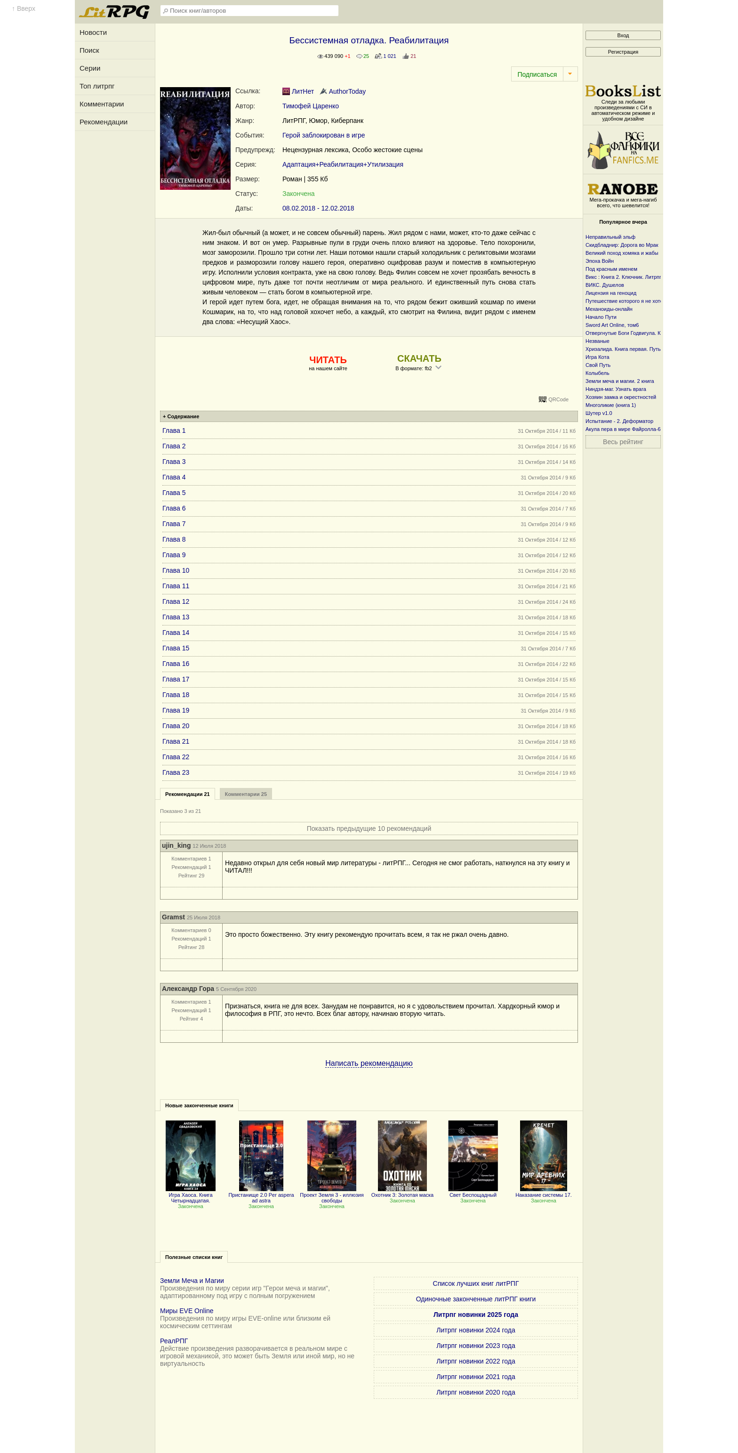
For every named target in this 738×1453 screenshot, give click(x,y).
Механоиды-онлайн (609, 309)
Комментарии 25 (246, 794)
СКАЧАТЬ (419, 358)
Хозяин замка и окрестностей (621, 397)
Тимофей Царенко (310, 106)
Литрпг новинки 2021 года (475, 1376)
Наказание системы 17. (543, 1192)
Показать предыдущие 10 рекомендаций (369, 828)
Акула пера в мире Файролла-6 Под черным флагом (648, 429)
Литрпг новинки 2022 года (475, 1361)
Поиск (89, 50)
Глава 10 (175, 570)
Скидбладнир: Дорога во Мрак (622, 245)
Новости (93, 32)
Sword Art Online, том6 (612, 325)
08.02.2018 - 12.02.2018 (318, 208)
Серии (90, 68)
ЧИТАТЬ (327, 360)
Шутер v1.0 (599, 413)
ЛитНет (298, 91)
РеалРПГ (174, 1341)
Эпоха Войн (600, 261)
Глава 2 (174, 446)
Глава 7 (174, 524)
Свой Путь (598, 365)
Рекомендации (104, 122)
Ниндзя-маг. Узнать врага (616, 389)
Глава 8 (174, 539)
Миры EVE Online (187, 1311)
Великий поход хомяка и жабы (622, 253)
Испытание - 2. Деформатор (619, 421)
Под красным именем (611, 269)
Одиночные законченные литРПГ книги (476, 1299)
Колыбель (598, 373)
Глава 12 (175, 601)
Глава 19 (175, 710)
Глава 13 (175, 617)
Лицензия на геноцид (611, 293)
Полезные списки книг (194, 1257)
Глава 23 (175, 772)
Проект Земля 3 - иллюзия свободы (331, 1194)
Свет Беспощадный (473, 1192)
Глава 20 (175, 726)
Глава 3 (174, 461)
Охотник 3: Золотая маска (402, 1192)
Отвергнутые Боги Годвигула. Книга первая (638, 333)
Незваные (598, 341)
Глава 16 (175, 663)
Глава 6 (174, 508)
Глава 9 (174, 555)
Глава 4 (174, 477)
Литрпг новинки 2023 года (475, 1345)
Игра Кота (598, 357)
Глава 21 (175, 741)
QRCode (558, 399)
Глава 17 (175, 679)
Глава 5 (174, 492)
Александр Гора (188, 988)
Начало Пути (601, 317)
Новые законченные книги (199, 1105)
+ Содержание (181, 416)
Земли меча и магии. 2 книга (620, 381)
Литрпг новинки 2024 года (475, 1330)
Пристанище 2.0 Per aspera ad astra (261, 1194)
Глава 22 (175, 757)
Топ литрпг (97, 86)
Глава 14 (175, 632)
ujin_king (176, 845)
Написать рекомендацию (369, 1063)
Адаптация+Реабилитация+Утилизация (342, 164)
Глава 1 (174, 430)
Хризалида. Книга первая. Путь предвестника (640, 349)
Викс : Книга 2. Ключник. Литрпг (623, 277)
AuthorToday (343, 91)
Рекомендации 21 (187, 794)
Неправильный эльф (610, 237)
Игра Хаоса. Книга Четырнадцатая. (191, 1194)
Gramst (173, 917)
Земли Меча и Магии (192, 1280)
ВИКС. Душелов (605, 285)
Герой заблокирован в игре (323, 135)
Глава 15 (175, 648)
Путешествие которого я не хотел (626, 301)
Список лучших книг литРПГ (476, 1283)
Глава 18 (175, 694)
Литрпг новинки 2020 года (475, 1392)
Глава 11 (175, 586)
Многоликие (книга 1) (611, 405)
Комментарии (102, 104)
